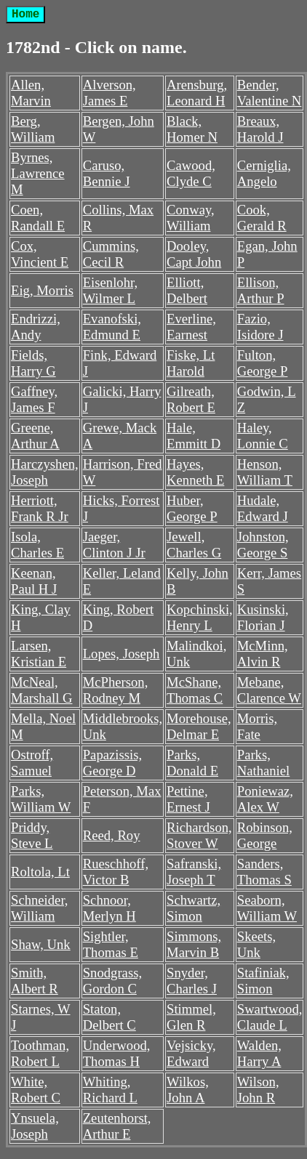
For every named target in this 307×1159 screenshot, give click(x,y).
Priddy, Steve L (32, 835)
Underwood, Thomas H (117, 1053)
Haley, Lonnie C (262, 435)
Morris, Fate (257, 726)
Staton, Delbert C (109, 1017)
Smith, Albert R (34, 980)
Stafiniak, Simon (263, 980)
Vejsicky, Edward (191, 1053)
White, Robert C (35, 1089)
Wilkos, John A (188, 1089)
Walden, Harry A (259, 1053)
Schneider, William (39, 908)
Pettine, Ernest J (188, 799)
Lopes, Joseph (121, 653)
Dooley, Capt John (194, 254)
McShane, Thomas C (195, 690)
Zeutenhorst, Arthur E (117, 1126)
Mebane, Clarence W (269, 690)
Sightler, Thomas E (110, 944)
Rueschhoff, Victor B (115, 871)
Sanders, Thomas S (264, 871)
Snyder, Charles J (192, 980)
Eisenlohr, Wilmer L (110, 290)
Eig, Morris (42, 290)
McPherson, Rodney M (115, 690)
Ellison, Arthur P (260, 290)
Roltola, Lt (40, 871)
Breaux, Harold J (260, 129)
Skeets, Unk (256, 944)
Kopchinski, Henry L (200, 617)
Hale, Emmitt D (193, 435)
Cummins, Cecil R (111, 254)
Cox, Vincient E (39, 254)
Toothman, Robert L (40, 1053)
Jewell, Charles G (194, 544)
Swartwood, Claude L (270, 1017)
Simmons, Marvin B (194, 944)
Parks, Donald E (192, 762)
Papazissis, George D (112, 762)
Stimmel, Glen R (191, 1017)
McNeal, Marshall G (41, 690)
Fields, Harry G (33, 363)
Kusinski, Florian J (263, 617)
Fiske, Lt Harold (191, 363)
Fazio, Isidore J (260, 326)
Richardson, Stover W (199, 835)
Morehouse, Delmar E (199, 726)
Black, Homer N (192, 129)
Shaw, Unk (41, 944)
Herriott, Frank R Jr (39, 508)
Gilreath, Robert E (191, 399)
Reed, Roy (111, 835)
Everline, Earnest (191, 326)
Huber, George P (192, 508)
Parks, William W (41, 799)
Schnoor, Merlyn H (109, 908)
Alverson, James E (109, 92)
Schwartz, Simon (193, 908)
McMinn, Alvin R (262, 653)
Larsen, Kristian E (38, 653)
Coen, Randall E (38, 217)
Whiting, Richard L (110, 1089)
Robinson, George (264, 835)
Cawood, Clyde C (191, 173)
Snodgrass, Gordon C (112, 980)
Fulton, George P (262, 363)
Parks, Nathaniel (263, 762)
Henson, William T (264, 472)
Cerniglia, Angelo (264, 173)
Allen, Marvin (31, 92)
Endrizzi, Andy (35, 326)
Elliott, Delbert (187, 290)
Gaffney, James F (34, 399)
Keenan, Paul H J (34, 581)
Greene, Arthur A (35, 435)
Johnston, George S (263, 544)
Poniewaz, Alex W (265, 799)
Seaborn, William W (267, 908)
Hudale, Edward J (262, 508)
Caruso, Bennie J (106, 173)
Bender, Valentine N (269, 92)
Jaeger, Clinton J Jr (114, 544)
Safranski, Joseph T (194, 871)
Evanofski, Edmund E (112, 326)
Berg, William (33, 129)
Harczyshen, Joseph (45, 472)
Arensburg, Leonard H (197, 92)
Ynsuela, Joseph (35, 1126)
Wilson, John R (258, 1089)
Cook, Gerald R (262, 217)
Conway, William (191, 217)
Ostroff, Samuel (32, 762)
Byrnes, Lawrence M (38, 173)
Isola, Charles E (37, 544)
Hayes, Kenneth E (195, 472)
